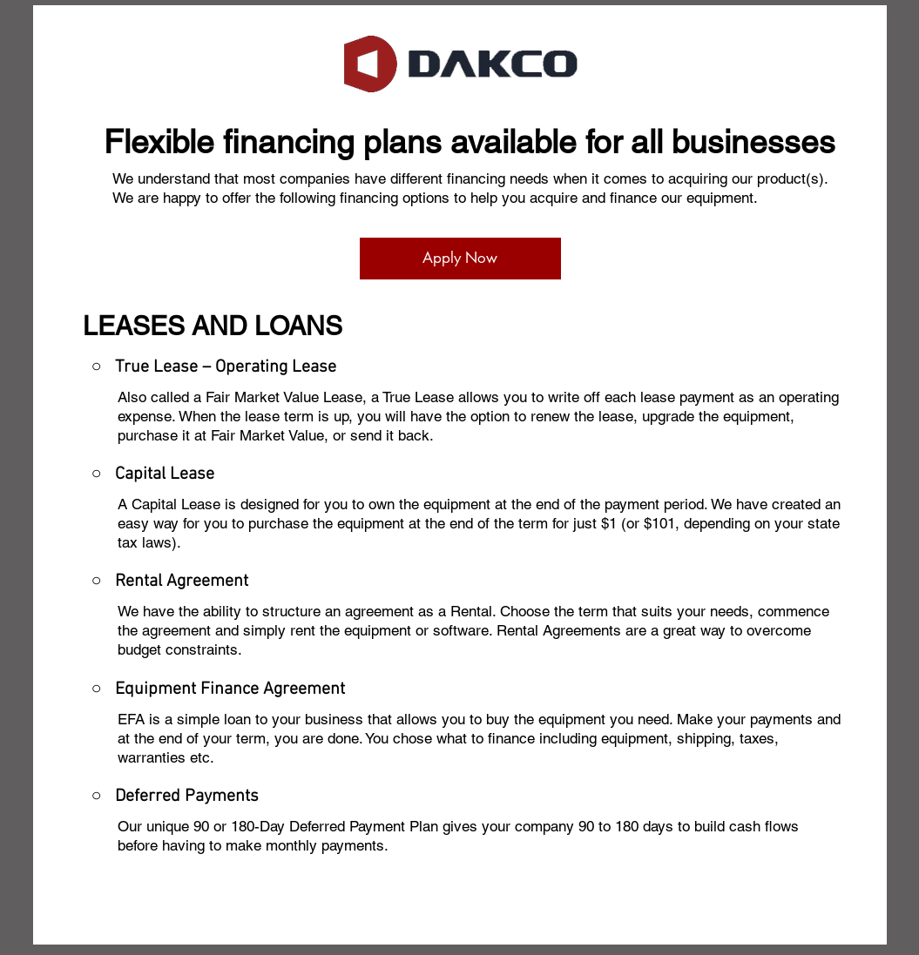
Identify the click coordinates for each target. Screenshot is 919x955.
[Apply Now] (460, 258)
